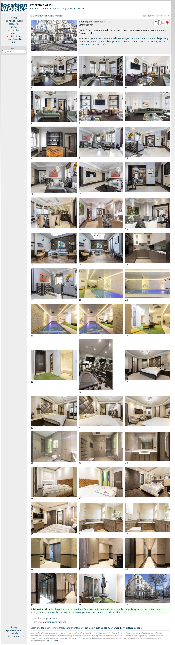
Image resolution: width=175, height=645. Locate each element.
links (14, 42)
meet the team (14, 36)
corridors (96, 44)
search (14, 633)
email (116, 627)
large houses (68, 8)
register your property (14, 636)
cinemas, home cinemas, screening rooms (143, 41)
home (14, 17)
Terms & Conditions (53, 640)
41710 (81, 8)
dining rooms (113, 41)
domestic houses (51, 8)
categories (14, 23)
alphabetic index (14, 20)
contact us (14, 33)
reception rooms (95, 41)
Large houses (50, 618)
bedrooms (84, 44)
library (14, 26)
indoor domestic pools (143, 38)
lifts (105, 44)
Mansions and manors (54, 621)
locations (35, 8)
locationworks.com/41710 (156, 15)
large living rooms (134, 609)
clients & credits (14, 39)
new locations (14, 29)
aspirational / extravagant (116, 38)
